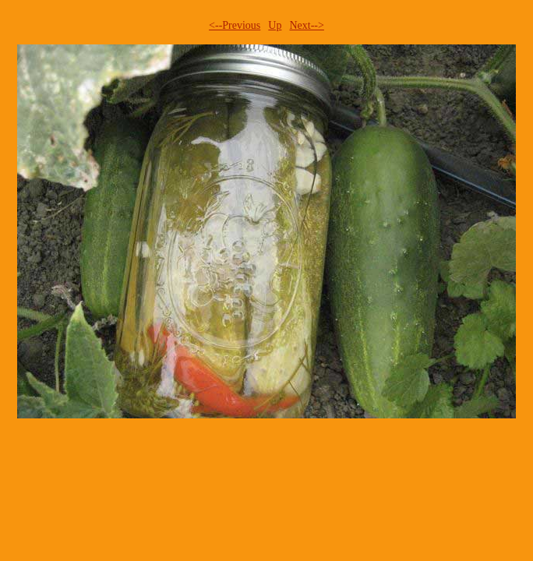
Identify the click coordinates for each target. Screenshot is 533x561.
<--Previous (234, 25)
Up (274, 25)
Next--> (306, 25)
